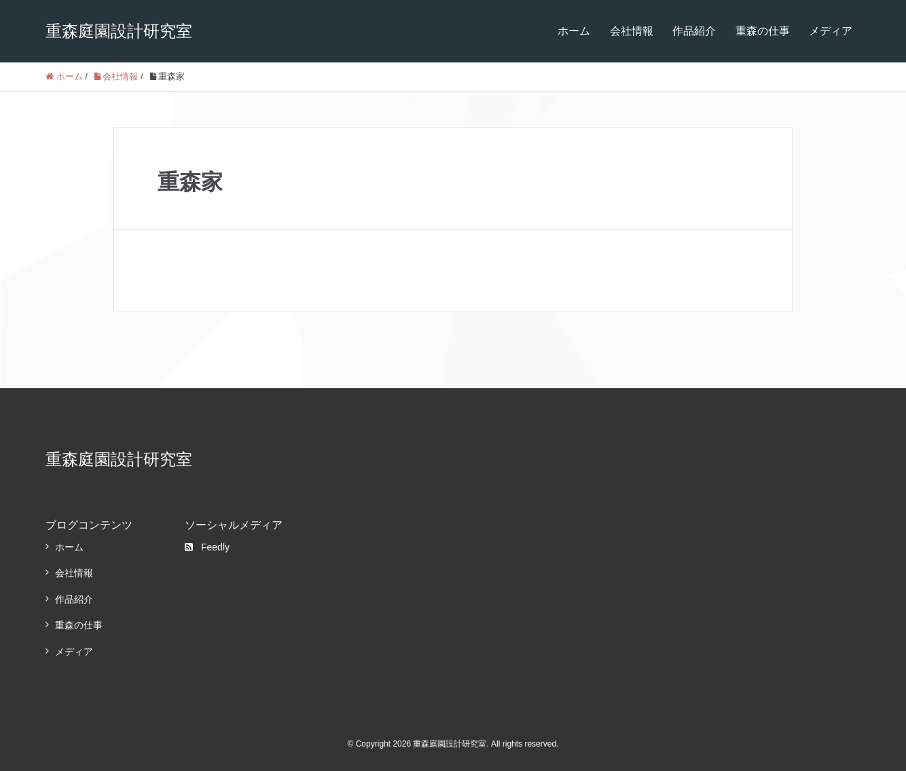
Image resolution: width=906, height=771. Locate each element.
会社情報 (631, 31)
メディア (830, 31)
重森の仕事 (763, 31)
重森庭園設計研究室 (119, 31)
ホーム (574, 31)
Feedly (207, 547)
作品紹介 (694, 31)
